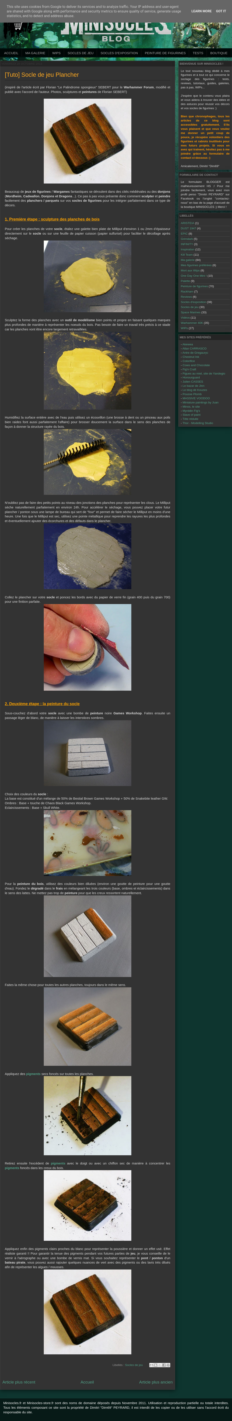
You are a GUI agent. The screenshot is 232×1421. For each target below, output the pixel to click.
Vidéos (185, 317)
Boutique (218, 53)
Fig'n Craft (189, 369)
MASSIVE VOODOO (196, 398)
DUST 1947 (188, 228)
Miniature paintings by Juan (200, 402)
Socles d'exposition (119, 53)
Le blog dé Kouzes (195, 390)
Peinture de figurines (194, 286)
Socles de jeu (80, 53)
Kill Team (187, 254)
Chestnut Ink (191, 356)
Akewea (188, 344)
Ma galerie (35, 53)
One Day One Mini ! (194, 275)
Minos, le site (191, 406)
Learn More (202, 11)
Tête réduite (190, 419)
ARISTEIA (187, 223)
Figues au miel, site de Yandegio (204, 373)
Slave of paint (191, 414)
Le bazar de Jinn (193, 385)
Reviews (186, 296)
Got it (221, 11)
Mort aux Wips (190, 270)
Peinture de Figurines (165, 53)
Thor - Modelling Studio (198, 423)
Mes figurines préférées (196, 265)
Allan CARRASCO (195, 348)
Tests (198, 53)
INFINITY (187, 244)
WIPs (56, 53)
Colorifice (189, 361)
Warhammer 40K (192, 322)
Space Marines (190, 312)
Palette (185, 281)
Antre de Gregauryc (195, 352)
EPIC (184, 233)
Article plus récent (18, 1382)
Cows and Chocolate (196, 365)
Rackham (187, 291)
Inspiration (187, 249)
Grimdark (187, 239)
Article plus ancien (156, 1382)
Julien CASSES (193, 381)
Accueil (11, 53)
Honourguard (191, 377)
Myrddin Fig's (191, 410)
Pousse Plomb (192, 394)
